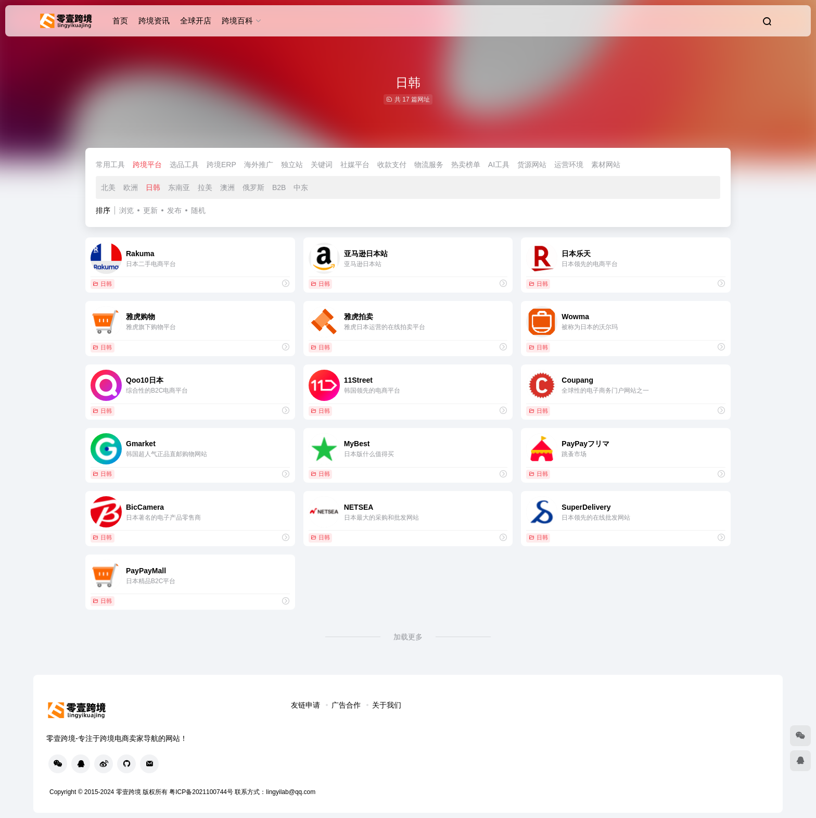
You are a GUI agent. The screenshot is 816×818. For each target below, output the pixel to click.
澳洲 (227, 187)
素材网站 (605, 164)
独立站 (292, 164)
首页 (120, 20)
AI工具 (498, 164)
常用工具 (110, 164)
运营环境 (568, 164)
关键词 (322, 164)
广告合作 (346, 705)
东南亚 (179, 187)
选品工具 (184, 164)
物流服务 (428, 164)
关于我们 (386, 705)
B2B (279, 187)
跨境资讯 (154, 20)
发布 (174, 210)
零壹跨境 (128, 792)
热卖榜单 (465, 164)
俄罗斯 (253, 187)
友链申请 (305, 705)
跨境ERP (221, 164)
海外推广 (258, 164)
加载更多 (408, 637)
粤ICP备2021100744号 (202, 792)
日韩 (153, 187)
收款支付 (391, 164)
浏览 (126, 210)
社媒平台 (354, 164)
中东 (301, 187)
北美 (108, 187)
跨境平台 (147, 164)
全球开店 (195, 20)
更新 (150, 210)
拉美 (205, 187)
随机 (198, 210)
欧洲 (130, 187)
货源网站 (531, 164)
